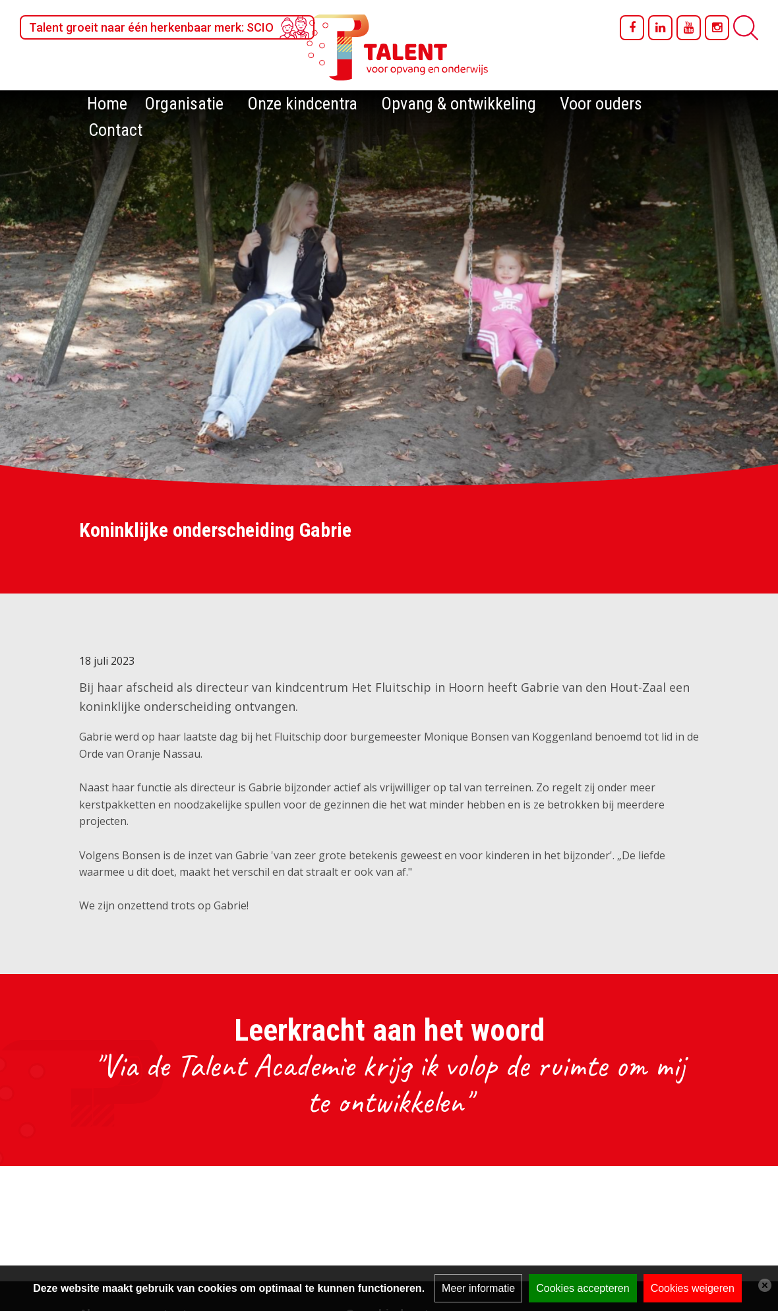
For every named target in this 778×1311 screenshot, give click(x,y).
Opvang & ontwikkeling (458, 103)
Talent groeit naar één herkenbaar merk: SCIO (151, 27)
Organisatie (184, 103)
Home (107, 103)
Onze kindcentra (302, 103)
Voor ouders (601, 103)
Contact (115, 130)
